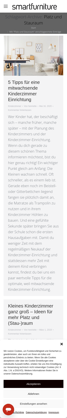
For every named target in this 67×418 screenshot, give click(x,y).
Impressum (53, 412)
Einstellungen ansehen (33, 403)
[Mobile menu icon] (6, 6)
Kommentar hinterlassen (19, 110)
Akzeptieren (33, 383)
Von (30, 106)
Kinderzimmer (14, 106)
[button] (61, 344)
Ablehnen (33, 393)
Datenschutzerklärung (36, 412)
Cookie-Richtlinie (16, 412)
